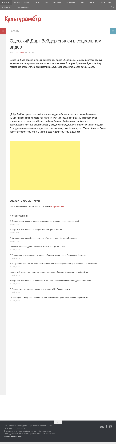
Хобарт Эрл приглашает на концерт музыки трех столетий (36, 232)
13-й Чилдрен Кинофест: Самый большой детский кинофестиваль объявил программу (49, 300)
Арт (43, 3)
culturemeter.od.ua (14, 439)
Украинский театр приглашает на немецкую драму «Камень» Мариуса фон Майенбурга (49, 275)
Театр (83, 3)
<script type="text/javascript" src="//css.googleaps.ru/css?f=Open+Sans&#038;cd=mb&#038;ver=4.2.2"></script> (44, 92)
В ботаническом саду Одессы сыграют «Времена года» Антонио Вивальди (43, 241)
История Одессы (20, 3)
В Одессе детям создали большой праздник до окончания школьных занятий (44, 223)
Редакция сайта (9, 9)
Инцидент (109, 3)
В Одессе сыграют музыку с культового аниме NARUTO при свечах (40, 292)
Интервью (64, 3)
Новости (5, 3)
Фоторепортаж (95, 3)
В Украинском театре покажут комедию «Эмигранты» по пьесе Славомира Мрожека (48, 258)
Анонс (35, 3)
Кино (75, 3)
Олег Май (20, 55)
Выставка (52, 3)
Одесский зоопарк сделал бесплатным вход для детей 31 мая (37, 249)
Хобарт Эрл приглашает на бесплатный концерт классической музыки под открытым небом (51, 283)
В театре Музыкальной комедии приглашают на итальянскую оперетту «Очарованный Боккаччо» (53, 266)
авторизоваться (57, 209)
